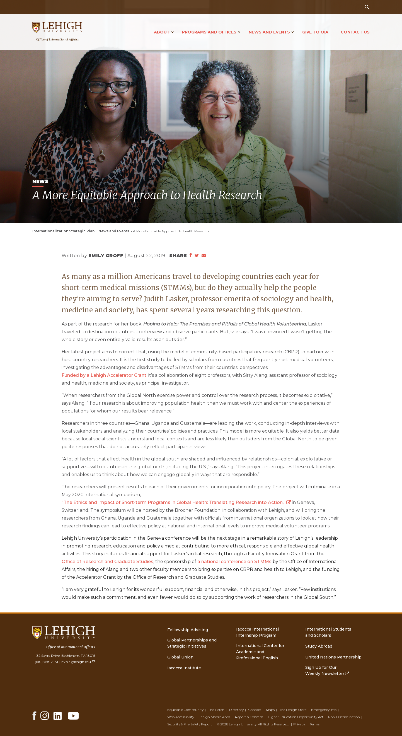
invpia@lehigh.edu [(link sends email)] (77, 662)
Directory (236, 710)
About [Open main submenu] (162, 32)
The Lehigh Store (292, 710)
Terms (314, 724)
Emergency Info (323, 710)
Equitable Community (185, 710)
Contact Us (355, 32)
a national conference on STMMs (234, 561)
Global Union (180, 657)
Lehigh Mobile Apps (214, 717)
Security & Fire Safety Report (189, 724)
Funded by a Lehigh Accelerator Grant (104, 375)
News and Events (113, 231)
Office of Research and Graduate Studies (107, 561)
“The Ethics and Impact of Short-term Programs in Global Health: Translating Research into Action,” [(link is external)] (176, 502)
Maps (270, 710)
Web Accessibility (180, 717)
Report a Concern (249, 717)
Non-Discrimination (344, 717)
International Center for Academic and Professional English (260, 651)
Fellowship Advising (187, 629)
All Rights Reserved (273, 724)
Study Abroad (318, 646)
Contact (254, 710)
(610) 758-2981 (46, 662)
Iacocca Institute (184, 667)
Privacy (299, 724)
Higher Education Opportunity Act (295, 717)
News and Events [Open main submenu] (269, 32)
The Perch (216, 710)
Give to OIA (315, 32)
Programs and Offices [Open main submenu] (209, 32)
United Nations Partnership (333, 657)
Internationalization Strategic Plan (63, 231)
